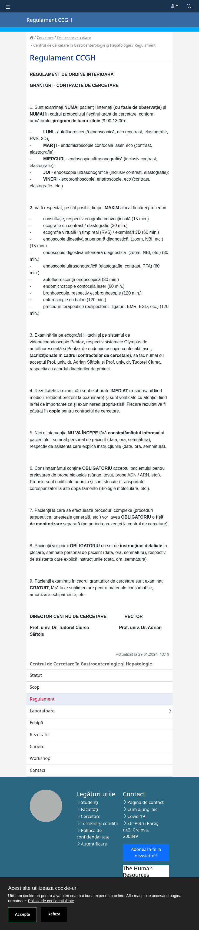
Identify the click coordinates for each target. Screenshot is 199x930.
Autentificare (94, 844)
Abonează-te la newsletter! (146, 852)
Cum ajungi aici (142, 809)
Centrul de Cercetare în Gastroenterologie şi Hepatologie (82, 45)
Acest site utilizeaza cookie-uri (43, 888)
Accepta (22, 914)
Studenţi (89, 802)
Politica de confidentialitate (51, 901)
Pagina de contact (145, 802)
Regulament (145, 45)
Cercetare (45, 37)
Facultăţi (89, 809)
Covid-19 (136, 816)
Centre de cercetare (74, 37)
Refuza (54, 914)
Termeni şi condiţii (99, 823)
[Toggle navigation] (7, 6)
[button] (174, 6)
